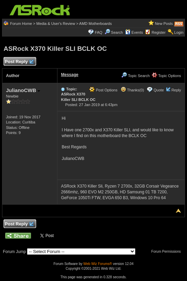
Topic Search (135, 76)
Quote (158, 90)
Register (158, 32)
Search (117, 32)
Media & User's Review (55, 23)
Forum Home (21, 23)
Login (179, 32)
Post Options (103, 90)
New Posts (164, 23)
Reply (176, 90)
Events (134, 32)
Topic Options (166, 76)
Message (69, 74)
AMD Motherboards (95, 23)
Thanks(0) (132, 90)
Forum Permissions (167, 251)
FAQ (98, 32)
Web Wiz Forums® (97, 264)
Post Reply (18, 62)
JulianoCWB (23, 90)
